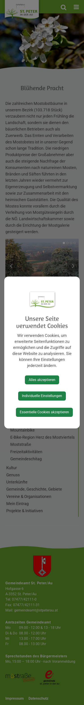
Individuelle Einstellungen (42, 396)
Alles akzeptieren (42, 380)
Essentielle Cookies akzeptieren (44, 412)
